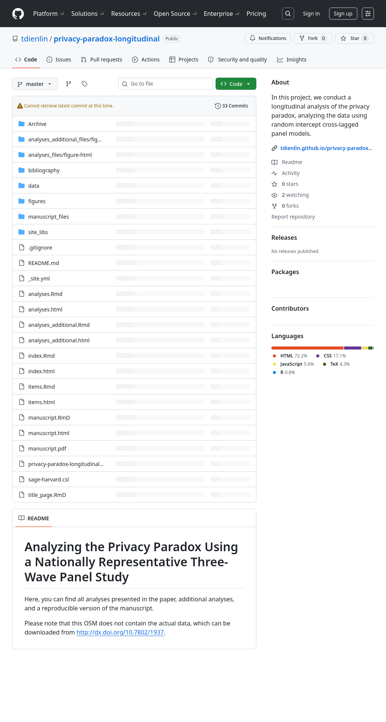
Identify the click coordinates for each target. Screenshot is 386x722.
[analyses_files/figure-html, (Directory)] (60, 154)
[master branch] (35, 84)
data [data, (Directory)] (33, 185)
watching (290, 194)
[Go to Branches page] (69, 84)
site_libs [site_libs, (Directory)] (38, 232)
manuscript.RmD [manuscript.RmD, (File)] (49, 417)
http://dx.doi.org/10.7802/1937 (120, 632)
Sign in (311, 13)
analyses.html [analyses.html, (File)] (45, 309)
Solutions (88, 13)
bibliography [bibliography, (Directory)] (44, 170)
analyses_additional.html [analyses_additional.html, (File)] (59, 340)
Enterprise (222, 13)
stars (284, 183)
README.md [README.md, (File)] (43, 263)
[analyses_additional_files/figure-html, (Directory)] (73, 139)
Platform (49, 13)
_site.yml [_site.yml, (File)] (39, 278)
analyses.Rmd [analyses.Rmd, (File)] (45, 293)
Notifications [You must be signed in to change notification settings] (268, 38)
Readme (286, 162)
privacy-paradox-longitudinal (106, 39)
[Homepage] (18, 14)
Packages (285, 272)
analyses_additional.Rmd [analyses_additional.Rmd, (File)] (59, 324)
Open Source (176, 13)
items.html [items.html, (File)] (41, 402)
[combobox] (168, 83)
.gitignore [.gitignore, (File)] (40, 247)
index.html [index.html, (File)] (41, 371)
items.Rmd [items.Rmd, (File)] (41, 386)
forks (285, 205)
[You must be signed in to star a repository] (354, 38)
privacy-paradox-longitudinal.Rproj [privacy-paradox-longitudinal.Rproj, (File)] (71, 464)
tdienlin (34, 39)
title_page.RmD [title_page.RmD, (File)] (47, 494)
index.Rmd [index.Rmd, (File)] (41, 355)
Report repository (293, 216)
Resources (129, 13)
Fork (313, 38)
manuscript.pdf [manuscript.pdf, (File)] (47, 448)
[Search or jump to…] (288, 13)
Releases (284, 237)
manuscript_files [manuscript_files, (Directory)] (48, 216)
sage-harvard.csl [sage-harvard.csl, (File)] (48, 479)
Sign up (343, 13)
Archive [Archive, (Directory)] (37, 123)
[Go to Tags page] (84, 84)
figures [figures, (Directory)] (37, 201)
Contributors (290, 308)
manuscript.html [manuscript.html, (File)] (48, 433)
